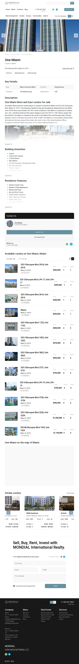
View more (70, 493)
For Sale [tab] (11, 259)
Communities (37, 16)
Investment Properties (66, 615)
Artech (63, 513)
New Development (12, 16)
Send (55, 586)
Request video (39, 237)
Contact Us (26, 617)
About (13, 9)
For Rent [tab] (23, 259)
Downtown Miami (27, 54)
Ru (72, 16)
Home (8, 9)
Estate (43, 621)
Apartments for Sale (47, 615)
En (69, 16)
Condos (21, 16)
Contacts (20, 9)
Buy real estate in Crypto (64, 618)
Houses (28, 16)
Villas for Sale (45, 619)
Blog (26, 9)
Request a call (69, 9)
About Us (26, 613)
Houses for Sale (46, 617)
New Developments (47, 613)
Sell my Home (63, 613)
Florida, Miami (16, 54)
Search (45, 16)
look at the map (67, 68)
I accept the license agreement (25, 586)
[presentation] (3, 35)
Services (25, 615)
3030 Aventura (32, 513)
